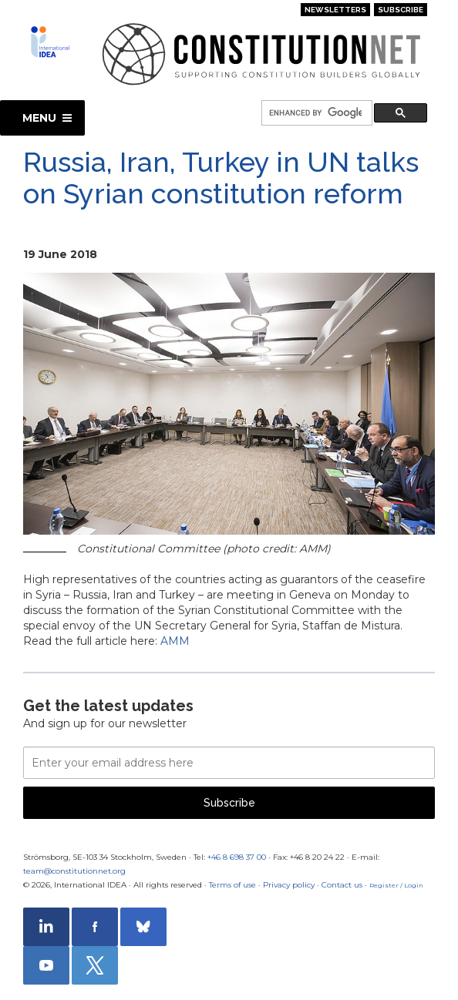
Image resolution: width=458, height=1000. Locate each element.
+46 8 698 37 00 (236, 857)
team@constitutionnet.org (74, 871)
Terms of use (232, 885)
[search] (315, 113)
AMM (175, 641)
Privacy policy (289, 885)
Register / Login (396, 885)
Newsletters (335, 9)
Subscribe (400, 9)
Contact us (342, 885)
